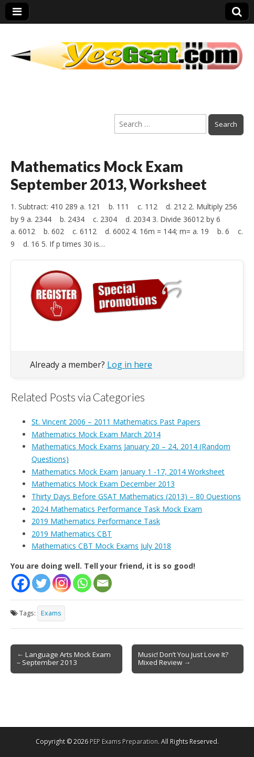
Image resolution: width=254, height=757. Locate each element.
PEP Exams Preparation (124, 741)
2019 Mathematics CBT (71, 534)
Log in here (129, 364)
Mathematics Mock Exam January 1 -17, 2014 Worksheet (128, 472)
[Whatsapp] (82, 583)
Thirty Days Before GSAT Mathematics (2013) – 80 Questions (136, 496)
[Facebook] (21, 583)
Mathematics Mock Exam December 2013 (103, 484)
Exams (51, 613)
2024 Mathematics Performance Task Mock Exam (116, 509)
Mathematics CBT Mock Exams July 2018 (101, 546)
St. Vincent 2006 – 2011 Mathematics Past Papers (115, 422)
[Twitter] (41, 583)
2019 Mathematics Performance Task (95, 521)
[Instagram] (61, 583)
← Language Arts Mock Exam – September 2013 (64, 659)
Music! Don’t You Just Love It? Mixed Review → (183, 659)
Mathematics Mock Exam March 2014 (96, 434)
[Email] (102, 583)
